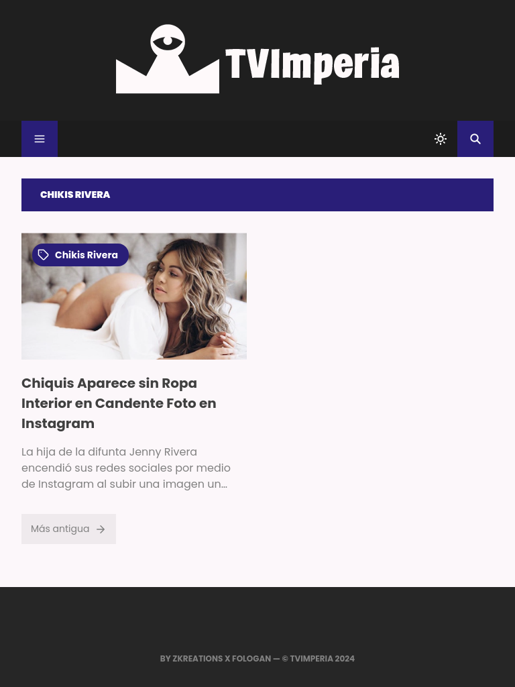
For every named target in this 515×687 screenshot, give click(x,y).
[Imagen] (134, 296)
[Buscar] (475, 139)
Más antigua (69, 528)
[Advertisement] (381, 327)
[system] (441, 139)
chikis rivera (78, 255)
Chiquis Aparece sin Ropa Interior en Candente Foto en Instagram (119, 403)
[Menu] (39, 139)
